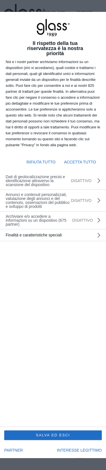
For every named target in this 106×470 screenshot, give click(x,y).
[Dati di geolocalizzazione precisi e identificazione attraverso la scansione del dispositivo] (53, 181)
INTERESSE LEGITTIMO (79, 450)
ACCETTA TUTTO (80, 162)
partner (13, 450)
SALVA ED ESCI (53, 435)
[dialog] (53, 235)
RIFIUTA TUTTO (41, 162)
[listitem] (53, 220)
